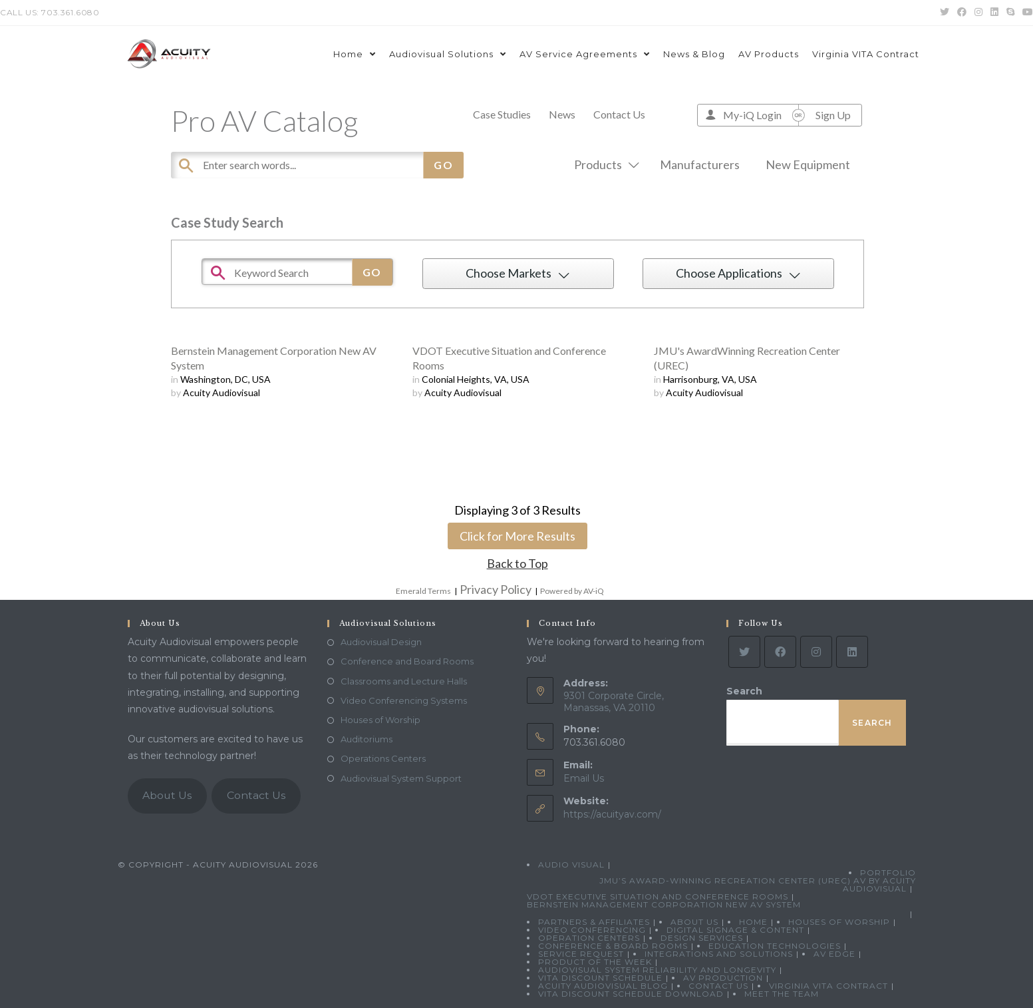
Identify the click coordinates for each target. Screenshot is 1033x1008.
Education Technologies (774, 946)
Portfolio (888, 873)
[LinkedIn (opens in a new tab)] (994, 12)
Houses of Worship (380, 719)
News (562, 114)
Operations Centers (383, 758)
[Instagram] (816, 652)
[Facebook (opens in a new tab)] (961, 12)
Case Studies (502, 114)
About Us (167, 795)
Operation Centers (589, 938)
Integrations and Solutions (719, 954)
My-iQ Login (752, 115)
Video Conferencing (592, 930)
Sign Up (833, 115)
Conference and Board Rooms (407, 661)
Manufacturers (700, 164)
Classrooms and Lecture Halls (404, 681)
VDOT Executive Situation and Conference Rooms (657, 896)
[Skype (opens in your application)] (1010, 12)
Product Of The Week (595, 962)
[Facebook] (780, 652)
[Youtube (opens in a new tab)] (1025, 12)
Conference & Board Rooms (613, 946)
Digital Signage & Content (735, 930)
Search (744, 691)
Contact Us (619, 114)
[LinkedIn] (852, 652)
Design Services (702, 938)
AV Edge (834, 954)
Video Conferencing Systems (404, 700)
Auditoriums (366, 739)
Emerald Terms (423, 591)
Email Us (583, 778)
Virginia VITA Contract (828, 986)
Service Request (581, 954)
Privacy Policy (495, 589)
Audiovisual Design (381, 641)
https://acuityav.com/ (612, 814)
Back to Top (517, 563)
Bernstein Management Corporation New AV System (664, 904)
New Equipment (808, 164)
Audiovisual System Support (401, 778)
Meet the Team (781, 994)
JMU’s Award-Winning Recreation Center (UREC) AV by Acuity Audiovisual (757, 884)
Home (753, 922)
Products (604, 164)
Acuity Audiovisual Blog (603, 986)
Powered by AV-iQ (572, 591)
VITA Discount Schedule (600, 978)
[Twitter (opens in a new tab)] (944, 12)
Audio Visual (571, 865)
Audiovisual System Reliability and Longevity (657, 970)
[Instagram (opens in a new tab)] (978, 12)
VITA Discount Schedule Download (631, 994)
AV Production (723, 978)
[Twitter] (744, 652)
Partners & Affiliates (594, 922)
